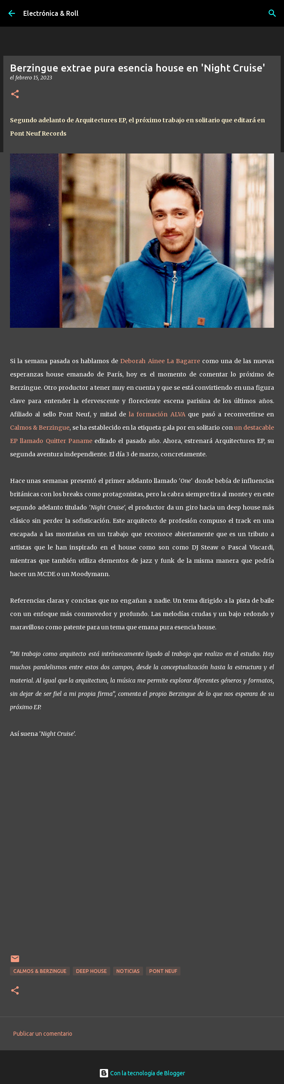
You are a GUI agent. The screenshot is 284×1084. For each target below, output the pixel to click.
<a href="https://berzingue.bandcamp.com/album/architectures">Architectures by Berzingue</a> (142, 851)
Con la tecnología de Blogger (142, 1073)
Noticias (128, 971)
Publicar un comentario (42, 1033)
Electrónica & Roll (51, 13)
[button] (15, 94)
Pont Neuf (163, 971)
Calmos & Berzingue (39, 427)
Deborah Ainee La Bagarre (160, 361)
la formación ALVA (157, 414)
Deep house (91, 971)
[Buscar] (272, 13)
